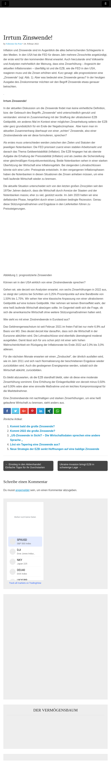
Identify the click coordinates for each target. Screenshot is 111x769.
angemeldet (22, 490)
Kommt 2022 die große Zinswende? (32, 430)
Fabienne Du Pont (14, 43)
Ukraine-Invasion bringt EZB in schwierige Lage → (77, 466)
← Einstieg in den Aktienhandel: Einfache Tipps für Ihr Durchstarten (25, 466)
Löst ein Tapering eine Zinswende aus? (35, 444)
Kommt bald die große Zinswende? (32, 426)
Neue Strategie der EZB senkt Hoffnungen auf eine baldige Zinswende (54, 449)
